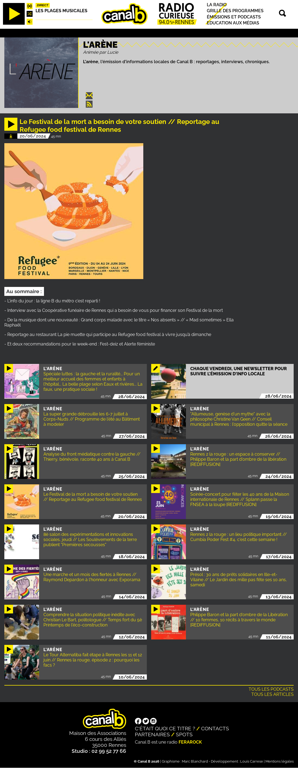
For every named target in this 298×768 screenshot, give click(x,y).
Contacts (215, 728)
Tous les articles (272, 694)
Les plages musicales (61, 10)
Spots (184, 734)
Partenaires (152, 734)
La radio (217, 4)
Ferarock (190, 742)
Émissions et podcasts (234, 17)
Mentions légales (279, 761)
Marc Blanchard (195, 761)
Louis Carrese (251, 761)
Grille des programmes (235, 11)
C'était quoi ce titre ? (165, 728)
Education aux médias (233, 22)
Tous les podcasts (271, 689)
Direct (42, 5)
